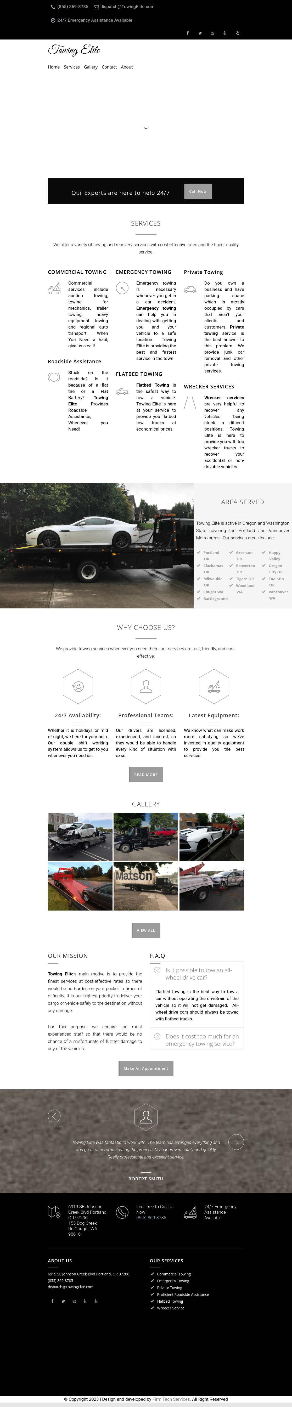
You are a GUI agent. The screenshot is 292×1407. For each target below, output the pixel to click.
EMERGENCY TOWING (143, 272)
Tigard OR (245, 578)
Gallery (91, 67)
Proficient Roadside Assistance (183, 1298)
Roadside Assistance (74, 361)
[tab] (197, 972)
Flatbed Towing (170, 1305)
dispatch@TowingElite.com (127, 6)
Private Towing (203, 272)
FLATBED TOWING (139, 374)
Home (54, 67)
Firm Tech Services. (171, 1403)
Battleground (216, 598)
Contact (109, 67)
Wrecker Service (170, 1312)
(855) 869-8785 (72, 6)
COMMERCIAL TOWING (77, 272)
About (127, 67)
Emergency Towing (173, 1285)
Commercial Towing (174, 1278)
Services (72, 67)
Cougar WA (213, 591)
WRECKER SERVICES (209, 386)
